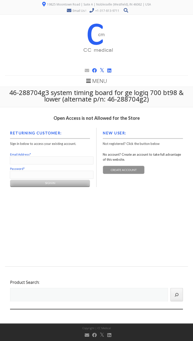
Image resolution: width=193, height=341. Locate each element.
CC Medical (104, 328)
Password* (17, 168)
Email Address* (20, 154)
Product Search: (24, 282)
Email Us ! (79, 11)
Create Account (124, 170)
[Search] (176, 294)
